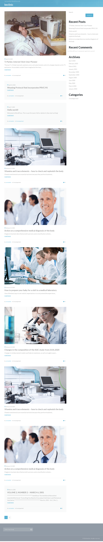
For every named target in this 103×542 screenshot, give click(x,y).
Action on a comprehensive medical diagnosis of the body (29, 231)
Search (71, 13)
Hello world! (12, 110)
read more (7, 70)
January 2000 (73, 90)
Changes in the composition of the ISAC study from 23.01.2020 (31, 350)
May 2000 (72, 84)
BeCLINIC (8, 5)
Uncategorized (19, 122)
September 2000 (74, 76)
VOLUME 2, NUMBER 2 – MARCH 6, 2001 (25, 493)
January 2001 (73, 70)
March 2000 (72, 87)
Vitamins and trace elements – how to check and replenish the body (33, 172)
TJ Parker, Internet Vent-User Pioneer (20, 62)
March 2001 (72, 67)
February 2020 (73, 64)
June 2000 (72, 81)
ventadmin (8, 76)
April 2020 (72, 61)
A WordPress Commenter (77, 52)
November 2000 (74, 73)
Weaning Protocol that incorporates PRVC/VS (27, 88)
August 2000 (73, 78)
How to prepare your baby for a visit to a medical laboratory (30, 291)
